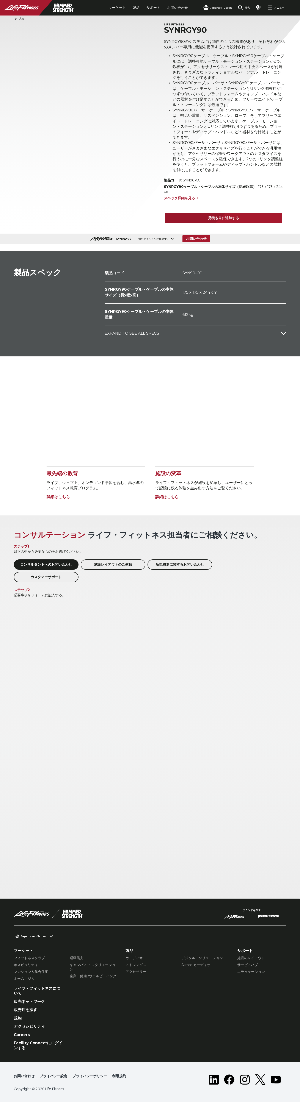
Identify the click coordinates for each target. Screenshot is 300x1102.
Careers (22, 1034)
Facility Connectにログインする (38, 1045)
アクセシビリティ (29, 1026)
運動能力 (76, 958)
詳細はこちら (58, 497)
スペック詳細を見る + (181, 198)
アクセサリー (136, 972)
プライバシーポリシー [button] (89, 1076)
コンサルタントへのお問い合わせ (46, 564)
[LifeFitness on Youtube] (276, 1079)
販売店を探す (25, 1009)
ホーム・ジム (24, 979)
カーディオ (134, 958)
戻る (19, 18)
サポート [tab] (153, 8)
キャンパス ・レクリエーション (92, 967)
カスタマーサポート (46, 577)
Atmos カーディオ (195, 965)
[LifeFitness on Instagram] (245, 1079)
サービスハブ (247, 965)
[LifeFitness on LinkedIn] (214, 1079)
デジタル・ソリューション (202, 958)
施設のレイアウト (251, 958)
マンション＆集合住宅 (31, 972)
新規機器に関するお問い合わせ (180, 564)
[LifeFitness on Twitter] (260, 1079)
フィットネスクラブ (29, 958)
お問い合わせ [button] (24, 1076)
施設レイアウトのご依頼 (113, 564)
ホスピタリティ (26, 965)
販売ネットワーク (29, 1001)
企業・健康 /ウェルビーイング (93, 976)
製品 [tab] (136, 8)
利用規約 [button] (119, 1076)
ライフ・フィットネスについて (37, 991)
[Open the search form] (244, 7)
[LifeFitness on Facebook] (229, 1079)
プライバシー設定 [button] (53, 1076)
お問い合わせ (177, 8)
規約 (18, 1018)
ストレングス (136, 965)
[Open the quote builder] (258, 7)
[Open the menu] (275, 7)
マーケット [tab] (117, 8)
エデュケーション (251, 972)
